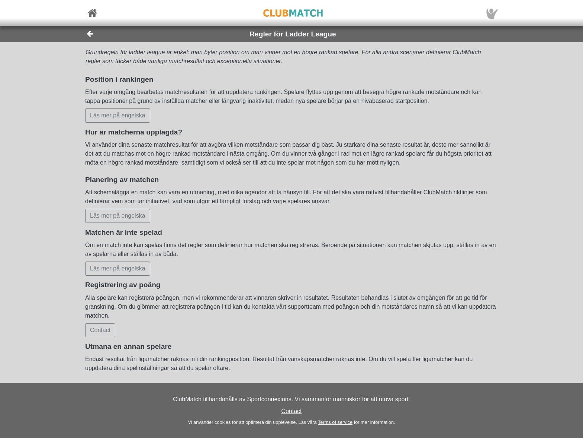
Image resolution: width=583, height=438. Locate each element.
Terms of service (335, 422)
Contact (291, 411)
